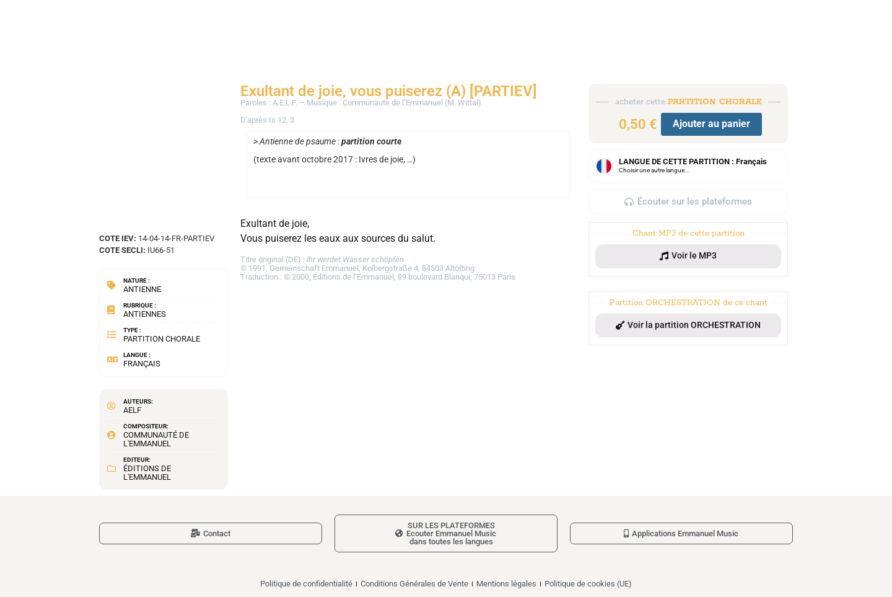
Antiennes (144, 314)
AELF (132, 410)
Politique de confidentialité (306, 583)
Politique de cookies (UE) (588, 583)
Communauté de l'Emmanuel (156, 439)
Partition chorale (161, 338)
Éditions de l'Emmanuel (147, 473)
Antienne (142, 289)
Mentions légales (506, 583)
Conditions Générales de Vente (414, 583)
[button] (688, 256)
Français (141, 363)
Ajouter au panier (711, 124)
